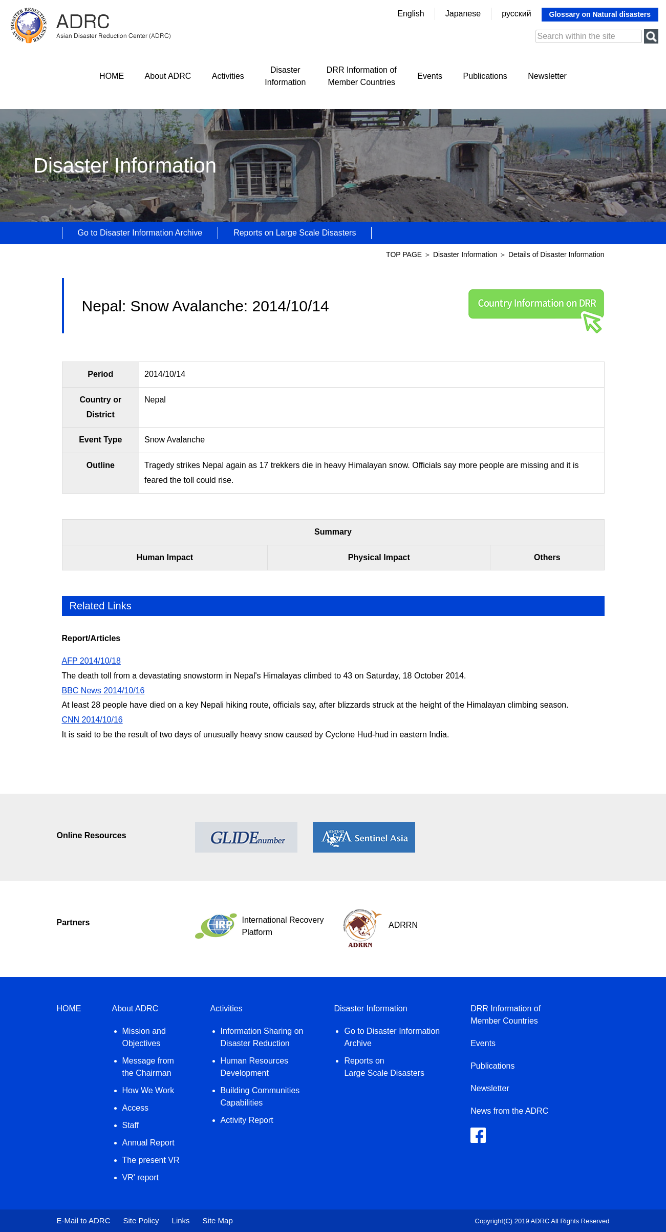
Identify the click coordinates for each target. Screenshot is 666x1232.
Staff (130, 1125)
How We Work (148, 1090)
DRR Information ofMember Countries (362, 76)
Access (135, 1107)
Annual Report (148, 1142)
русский (516, 13)
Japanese (463, 13)
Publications (485, 76)
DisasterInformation (285, 76)
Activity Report (247, 1120)
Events (429, 76)
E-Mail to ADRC (84, 1220)
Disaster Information (466, 254)
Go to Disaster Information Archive (140, 232)
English (410, 13)
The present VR (151, 1160)
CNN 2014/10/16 (92, 719)
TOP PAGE (404, 254)
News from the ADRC (509, 1111)
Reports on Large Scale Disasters (294, 232)
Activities (228, 76)
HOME (111, 76)
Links (181, 1220)
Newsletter (547, 76)
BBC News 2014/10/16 (103, 690)
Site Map (218, 1220)
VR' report (140, 1177)
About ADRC (168, 76)
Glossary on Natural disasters (600, 14)
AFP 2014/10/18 (91, 660)
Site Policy (141, 1220)
